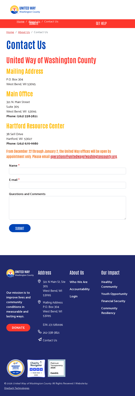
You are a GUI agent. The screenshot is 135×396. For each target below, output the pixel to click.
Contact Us (50, 340)
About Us (34, 21)
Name (13, 165)
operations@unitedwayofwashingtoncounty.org (83, 156)
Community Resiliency (109, 310)
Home (20, 21)
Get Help (101, 23)
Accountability (80, 289)
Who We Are (79, 281)
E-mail (13, 179)
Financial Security (113, 300)
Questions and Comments (27, 193)
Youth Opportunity (114, 293)
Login (74, 296)
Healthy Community (109, 284)
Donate (18, 327)
